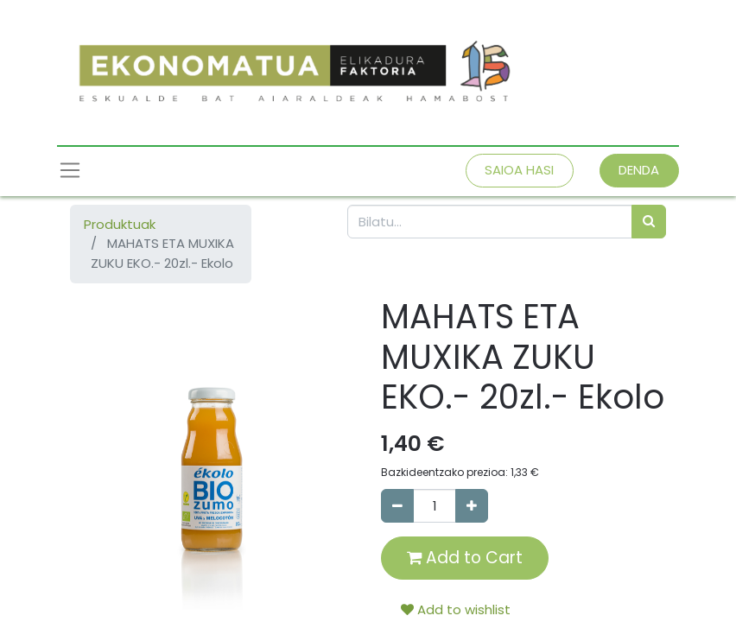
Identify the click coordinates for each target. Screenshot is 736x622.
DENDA (639, 170)
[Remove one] (397, 506)
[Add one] (471, 506)
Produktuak (119, 224)
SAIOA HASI (519, 170)
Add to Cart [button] (465, 557)
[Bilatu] (648, 221)
